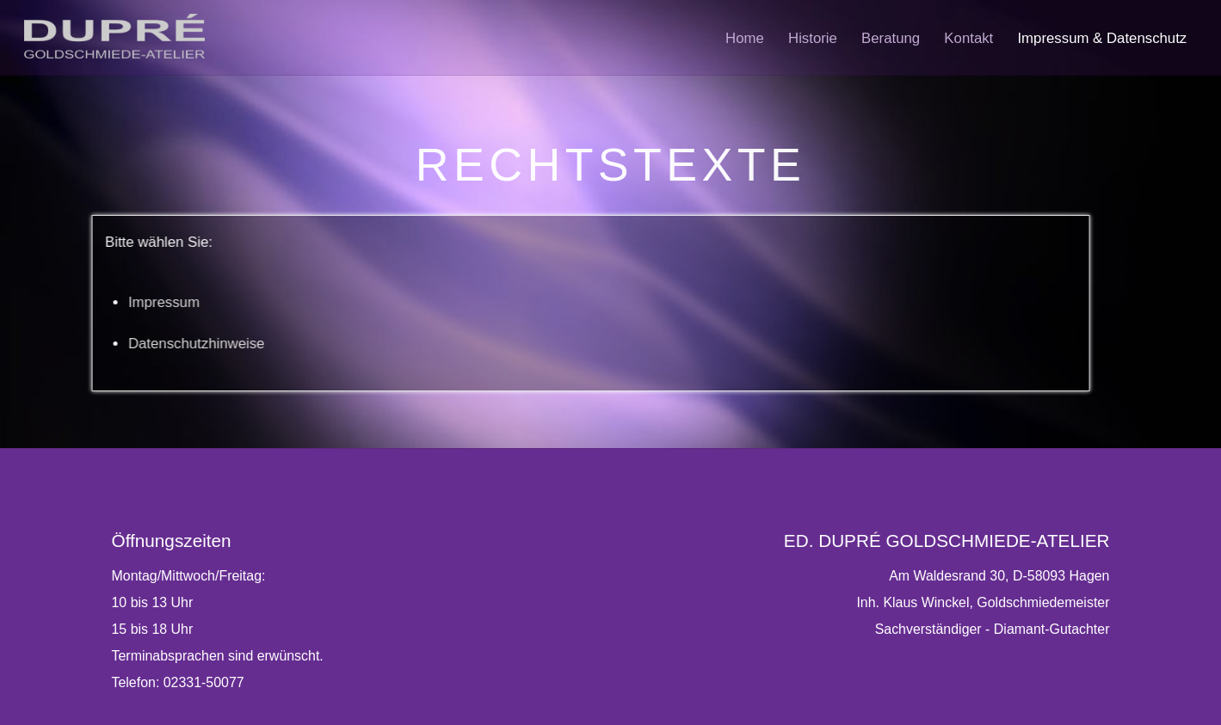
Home (744, 38)
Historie (812, 38)
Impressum (109, 302)
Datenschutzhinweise (141, 343)
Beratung (890, 38)
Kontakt (968, 38)
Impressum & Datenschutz (1102, 38)
